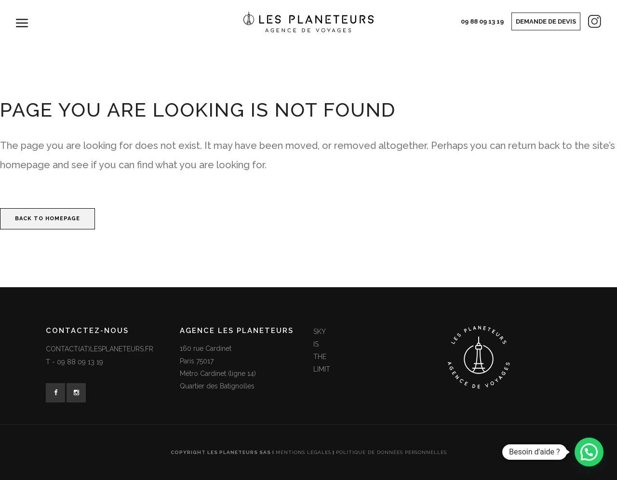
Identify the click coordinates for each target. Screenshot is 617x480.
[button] (589, 452)
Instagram (586, 23)
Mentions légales (303, 452)
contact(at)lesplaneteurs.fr (99, 349)
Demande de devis (546, 21)
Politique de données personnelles (391, 452)
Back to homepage (47, 218)
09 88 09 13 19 (482, 21)
